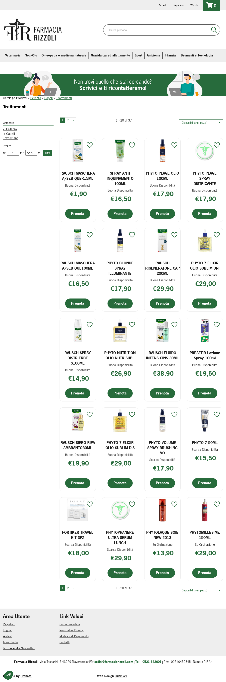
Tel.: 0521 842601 (148, 662)
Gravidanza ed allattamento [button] (110, 55)
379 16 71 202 (54, 5)
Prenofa (26, 676)
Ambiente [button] (153, 55)
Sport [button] (138, 55)
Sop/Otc (31, 55)
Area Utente (10, 642)
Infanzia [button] (170, 55)
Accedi (162, 5)
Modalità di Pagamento (74, 636)
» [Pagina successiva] (73, 120)
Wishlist (194, 5)
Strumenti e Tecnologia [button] (196, 55)
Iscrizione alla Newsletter (19, 648)
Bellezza (35, 98)
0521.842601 (9, 5)
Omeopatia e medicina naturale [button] (64, 55)
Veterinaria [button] (13, 55)
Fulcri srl (121, 676)
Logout (7, 630)
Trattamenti (10, 138)
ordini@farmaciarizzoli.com (113, 662)
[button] (201, 122)
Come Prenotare (70, 624)
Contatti (65, 642)
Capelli (48, 98)
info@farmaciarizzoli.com (20, 5)
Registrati (178, 5)
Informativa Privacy (72, 630)
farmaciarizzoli (31, 5)
